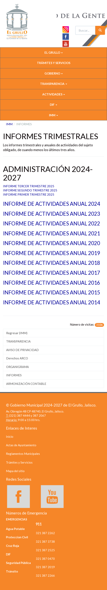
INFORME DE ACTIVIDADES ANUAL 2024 (51, 204)
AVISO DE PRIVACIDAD (22, 350)
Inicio (9, 436)
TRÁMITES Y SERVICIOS (53, 63)
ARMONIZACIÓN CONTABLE (26, 383)
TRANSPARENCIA (18, 341)
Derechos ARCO (17, 358)
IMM (9, 124)
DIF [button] (53, 104)
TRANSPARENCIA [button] (53, 83)
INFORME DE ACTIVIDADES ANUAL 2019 (52, 253)
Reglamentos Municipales (23, 453)
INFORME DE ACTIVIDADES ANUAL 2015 (51, 292)
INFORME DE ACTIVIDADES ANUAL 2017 (51, 273)
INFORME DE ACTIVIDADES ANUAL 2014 (51, 302)
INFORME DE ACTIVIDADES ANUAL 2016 (51, 282)
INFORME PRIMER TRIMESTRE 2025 (29, 194)
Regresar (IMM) (16, 333)
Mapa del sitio (15, 471)
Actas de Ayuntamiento (21, 445)
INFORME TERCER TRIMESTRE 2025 (29, 186)
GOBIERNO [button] (53, 73)
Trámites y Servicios (19, 462)
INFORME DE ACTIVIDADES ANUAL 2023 (51, 214)
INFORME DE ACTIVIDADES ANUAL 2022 (51, 223)
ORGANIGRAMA (17, 367)
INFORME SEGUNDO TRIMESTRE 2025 (30, 190)
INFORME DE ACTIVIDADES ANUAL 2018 (51, 263)
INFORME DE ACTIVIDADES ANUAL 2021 (51, 233)
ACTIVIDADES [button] (53, 94)
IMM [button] (53, 115)
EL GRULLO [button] (53, 52)
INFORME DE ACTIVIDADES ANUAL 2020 (51, 243)
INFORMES (14, 375)
